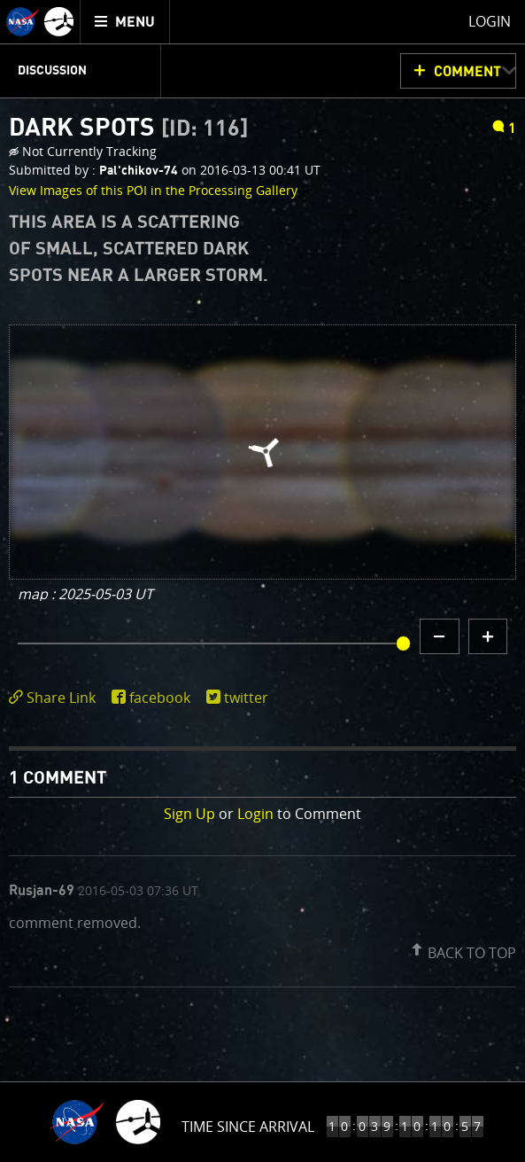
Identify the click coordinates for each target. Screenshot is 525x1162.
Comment (467, 72)
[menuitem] (125, 21)
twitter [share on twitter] (246, 697)
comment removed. (75, 921)
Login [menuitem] (489, 21)
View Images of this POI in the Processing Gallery (153, 190)
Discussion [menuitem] (52, 71)
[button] (461, 949)
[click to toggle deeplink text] (56, 698)
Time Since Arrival (247, 1126)
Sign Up (189, 814)
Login (255, 814)
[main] (262, 581)
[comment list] (262, 921)
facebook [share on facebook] (159, 697)
